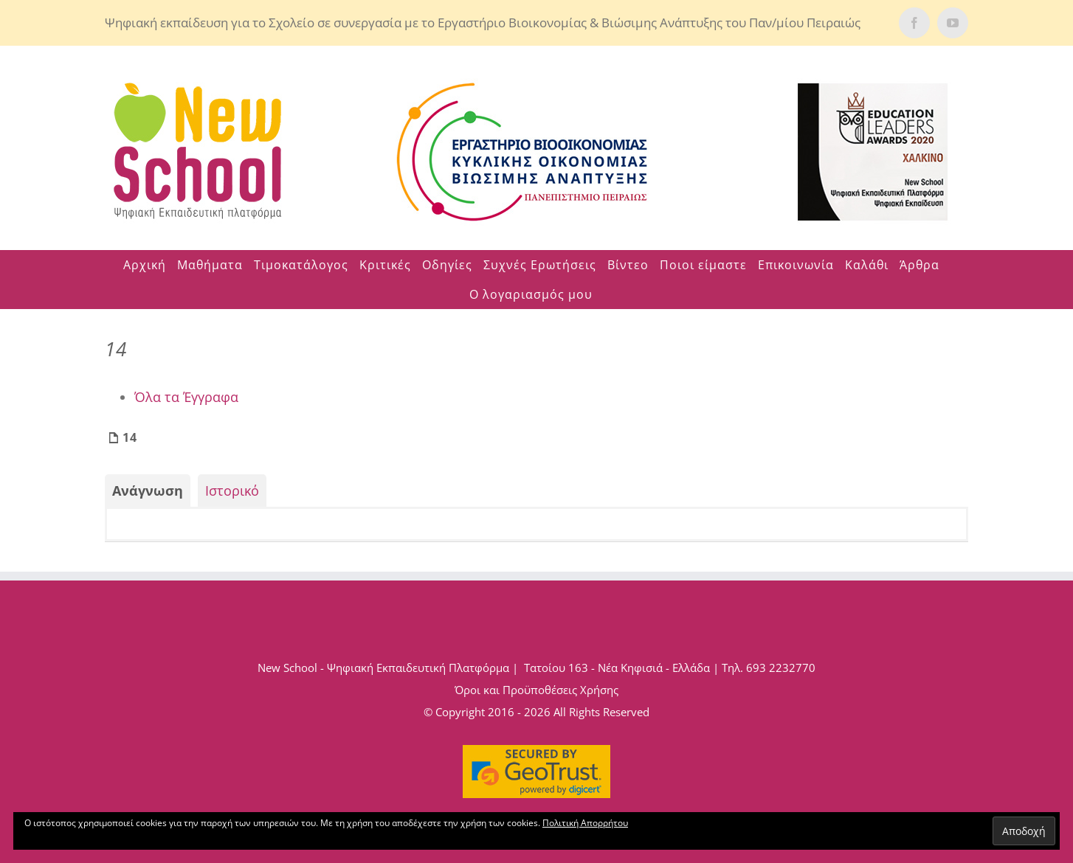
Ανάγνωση (147, 490)
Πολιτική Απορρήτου (585, 823)
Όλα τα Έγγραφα (186, 397)
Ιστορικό (232, 490)
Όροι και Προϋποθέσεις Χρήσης (536, 689)
